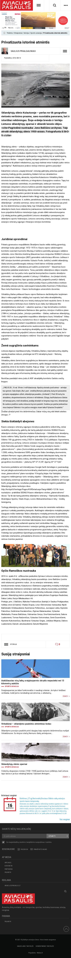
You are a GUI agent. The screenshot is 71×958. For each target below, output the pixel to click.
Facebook (24, 849)
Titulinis (10, 33)
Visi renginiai (65, 819)
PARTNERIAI (8, 869)
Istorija (26, 33)
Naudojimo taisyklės (25, 946)
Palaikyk (8, 872)
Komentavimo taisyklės (45, 946)
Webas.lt (40, 953)
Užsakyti (52, 836)
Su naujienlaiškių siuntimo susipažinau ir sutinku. (29, 842)
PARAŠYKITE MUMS (40, 849)
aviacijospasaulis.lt (13, 886)
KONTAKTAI (8, 866)
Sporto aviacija (36, 33)
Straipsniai (18, 33)
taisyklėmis (30, 842)
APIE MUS (8, 863)
